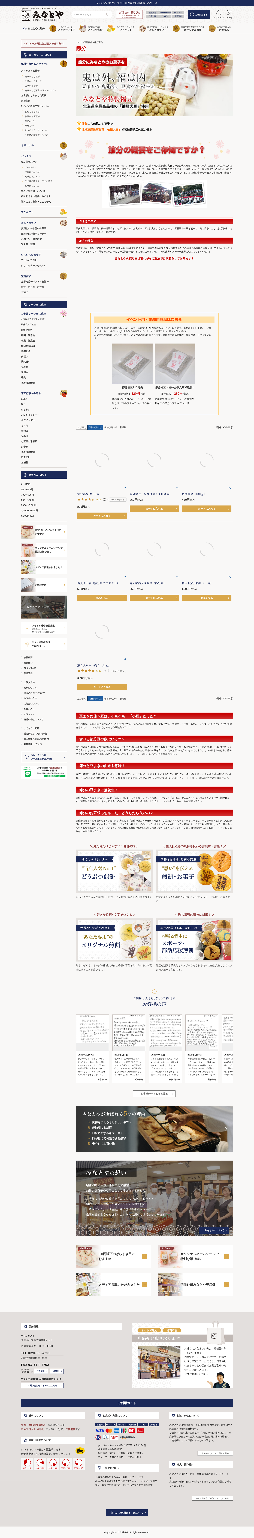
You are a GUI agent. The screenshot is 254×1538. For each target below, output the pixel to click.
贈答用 (56, 1371)
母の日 (24, 430)
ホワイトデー (28, 420)
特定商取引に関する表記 (35, 733)
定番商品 (44, 276)
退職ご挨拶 (26, 330)
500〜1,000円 (28, 500)
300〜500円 (27, 494)
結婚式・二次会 (28, 324)
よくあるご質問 (31, 728)
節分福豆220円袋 (132, 387)
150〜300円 (27, 489)
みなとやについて (214, 1230)
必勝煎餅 (25, 100)
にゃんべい (30, 167)
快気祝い (25, 361)
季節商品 (88, 42)
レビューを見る (118, 499)
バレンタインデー (30, 414)
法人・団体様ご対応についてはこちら (212, 1498)
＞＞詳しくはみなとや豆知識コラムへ (111, 727)
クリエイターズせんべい (33, 265)
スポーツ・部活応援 (31, 238)
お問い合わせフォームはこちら (42, 1385)
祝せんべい (30, 121)
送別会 (24, 372)
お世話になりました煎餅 (33, 95)
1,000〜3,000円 (29, 505)
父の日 (24, 436)
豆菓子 (24, 292)
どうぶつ (44, 156)
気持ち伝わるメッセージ (44, 63)
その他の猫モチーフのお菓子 (38, 181)
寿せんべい (30, 125)
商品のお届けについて (34, 693)
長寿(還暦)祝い (28, 382)
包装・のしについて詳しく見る (215, 1453)
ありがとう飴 (31, 85)
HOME (79, 42)
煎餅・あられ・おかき (32, 286)
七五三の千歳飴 (29, 441)
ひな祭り (25, 409)
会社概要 (28, 657)
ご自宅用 (40, 1371)
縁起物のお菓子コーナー (33, 233)
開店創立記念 (28, 345)
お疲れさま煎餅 (32, 116)
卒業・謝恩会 (28, 340)
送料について (30, 687)
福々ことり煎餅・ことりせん (36, 201)
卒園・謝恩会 (28, 335)
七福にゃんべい (32, 171)
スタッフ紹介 (30, 668)
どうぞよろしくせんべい (36, 130)
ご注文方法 (29, 682)
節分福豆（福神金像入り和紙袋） (175, 387)
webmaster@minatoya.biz (41, 1378)
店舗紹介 (28, 662)
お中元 (24, 446)
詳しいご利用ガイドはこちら (127, 1512)
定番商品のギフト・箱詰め (35, 281)
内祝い (24, 356)
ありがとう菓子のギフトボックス (41, 90)
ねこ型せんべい (29, 161)
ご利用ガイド (199, 14)
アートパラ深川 (29, 260)
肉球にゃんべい (32, 176)
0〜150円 (26, 484)
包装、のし (29, 709)
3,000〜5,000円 (29, 510)
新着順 (123, 427)
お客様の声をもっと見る (154, 1093)
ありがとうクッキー (34, 81)
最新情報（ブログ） (33, 744)
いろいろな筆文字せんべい (35, 106)
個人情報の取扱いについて (36, 739)
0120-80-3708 (39, 1353)
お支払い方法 (30, 698)
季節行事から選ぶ (44, 393)
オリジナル (44, 145)
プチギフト (44, 212)
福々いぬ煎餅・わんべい (33, 191)
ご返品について (31, 703)
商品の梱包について (33, 719)
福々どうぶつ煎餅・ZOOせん (36, 196)
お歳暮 (24, 462)
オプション (29, 714)
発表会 (24, 366)
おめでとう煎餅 (32, 111)
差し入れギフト (44, 222)
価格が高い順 (110, 427)
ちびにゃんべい (32, 186)
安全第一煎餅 (28, 244)
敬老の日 (25, 457)
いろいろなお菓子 (44, 254)
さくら (24, 425)
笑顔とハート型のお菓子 (33, 228)
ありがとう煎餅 (32, 76)
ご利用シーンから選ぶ (44, 313)
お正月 (24, 398)
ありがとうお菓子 (30, 70)
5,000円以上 (27, 515)
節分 (23, 404)
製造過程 (28, 673)
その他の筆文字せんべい (36, 135)
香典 (23, 377)
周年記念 (25, 351)
